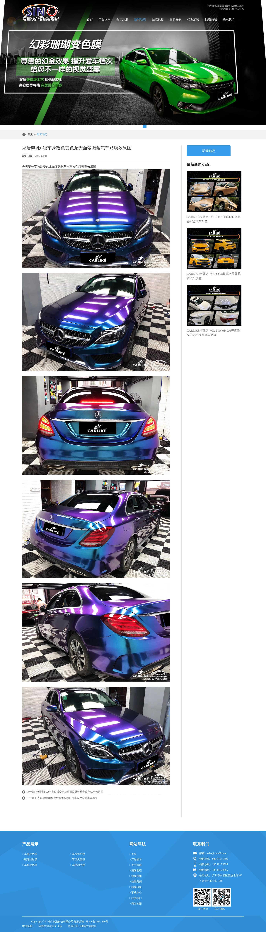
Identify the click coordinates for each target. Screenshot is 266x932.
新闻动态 (140, 19)
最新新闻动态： (200, 164)
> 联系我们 (135, 898)
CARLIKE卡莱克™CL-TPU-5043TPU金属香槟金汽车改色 (213, 219)
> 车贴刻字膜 (77, 865)
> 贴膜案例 (135, 881)
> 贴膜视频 (135, 876)
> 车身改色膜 (29, 854)
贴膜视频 (158, 19)
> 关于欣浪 (135, 865)
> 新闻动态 (135, 870)
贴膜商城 (211, 19)
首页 (90, 19)
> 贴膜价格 (135, 887)
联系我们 (229, 19)
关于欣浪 (122, 19)
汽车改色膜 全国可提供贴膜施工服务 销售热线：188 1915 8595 (226, 7)
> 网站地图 (135, 903)
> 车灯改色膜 (29, 865)
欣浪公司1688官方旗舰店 (82, 926)
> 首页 (133, 854)
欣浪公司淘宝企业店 (50, 926)
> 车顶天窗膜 (77, 859)
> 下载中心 (135, 892)
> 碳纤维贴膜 (29, 859)
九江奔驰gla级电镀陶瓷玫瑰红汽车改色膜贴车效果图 (67, 797)
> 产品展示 (135, 859)
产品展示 (104, 19)
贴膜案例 (175, 19)
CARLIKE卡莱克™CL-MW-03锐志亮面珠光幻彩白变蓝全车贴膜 (213, 333)
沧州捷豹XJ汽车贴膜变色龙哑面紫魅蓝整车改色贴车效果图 (69, 791)
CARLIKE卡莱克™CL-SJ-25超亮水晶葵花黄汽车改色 (214, 276)
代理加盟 (193, 19)
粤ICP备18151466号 (97, 921)
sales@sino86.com (216, 853)
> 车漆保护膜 (77, 854)
